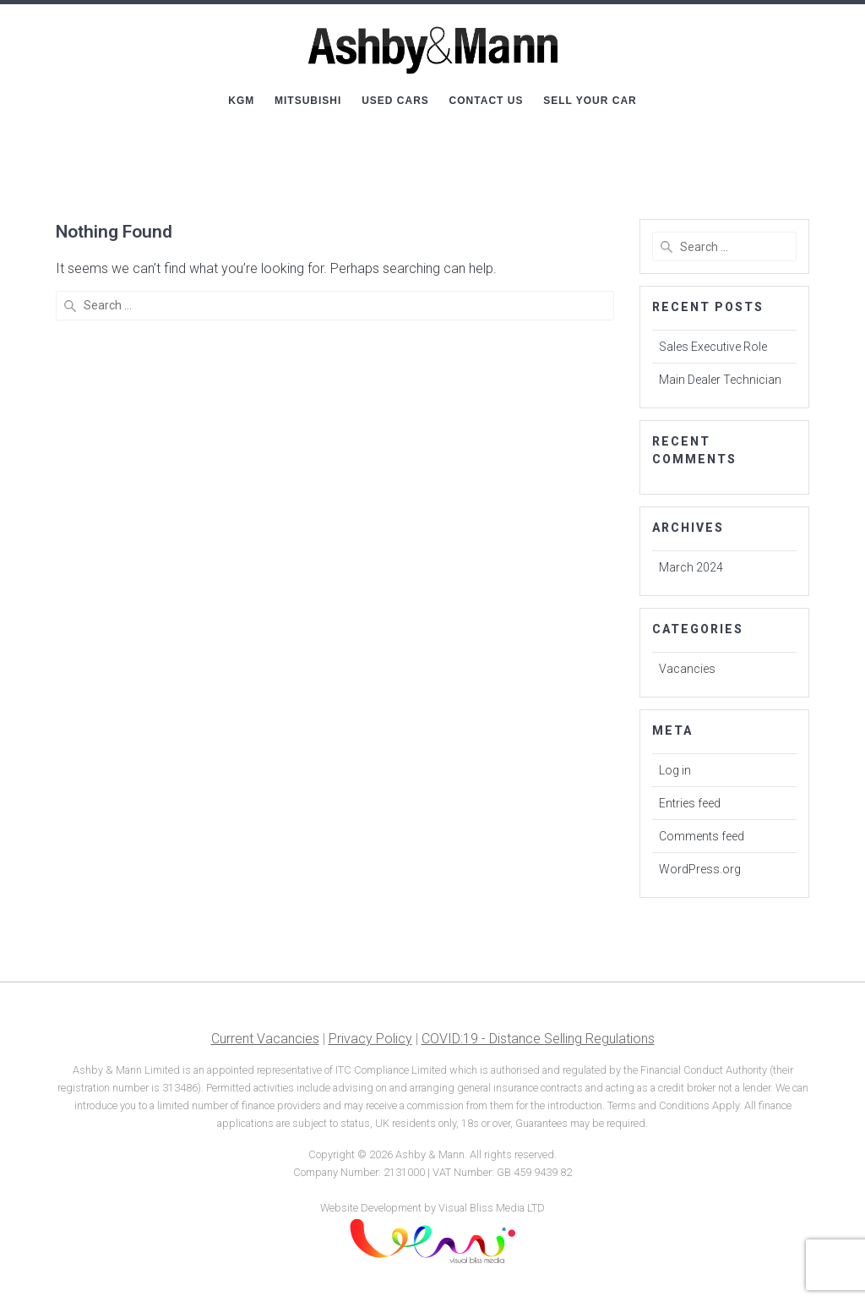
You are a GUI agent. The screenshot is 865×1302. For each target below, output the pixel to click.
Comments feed (701, 836)
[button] (829, 23)
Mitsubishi (308, 101)
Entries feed (690, 803)
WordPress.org (700, 869)
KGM (241, 101)
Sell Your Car (590, 101)
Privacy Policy (370, 1039)
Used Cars (395, 101)
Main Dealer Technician (720, 379)
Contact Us (486, 101)
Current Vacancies (265, 1039)
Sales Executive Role (713, 346)
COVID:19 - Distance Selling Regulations (538, 1039)
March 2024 (691, 567)
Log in (675, 770)
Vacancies (687, 669)
